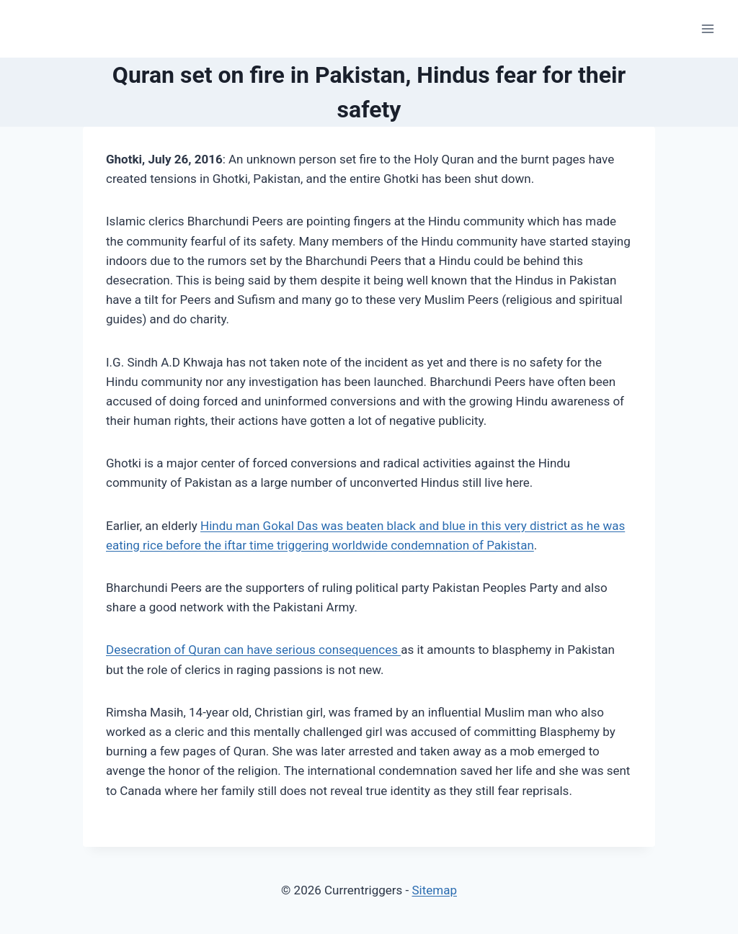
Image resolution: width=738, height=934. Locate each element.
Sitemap (434, 890)
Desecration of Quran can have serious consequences (253, 649)
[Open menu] (707, 28)
